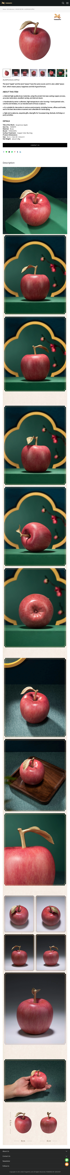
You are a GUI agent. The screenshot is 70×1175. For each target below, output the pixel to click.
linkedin (20, 152)
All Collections (10, 9)
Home (4, 9)
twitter (9, 152)
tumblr (17, 152)
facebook (4, 152)
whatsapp (12, 152)
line (6, 152)
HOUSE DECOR (19, 9)
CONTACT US (35, 145)
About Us (6, 1151)
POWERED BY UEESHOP (53, 1172)
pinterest (15, 152)
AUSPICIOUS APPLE (29, 9)
